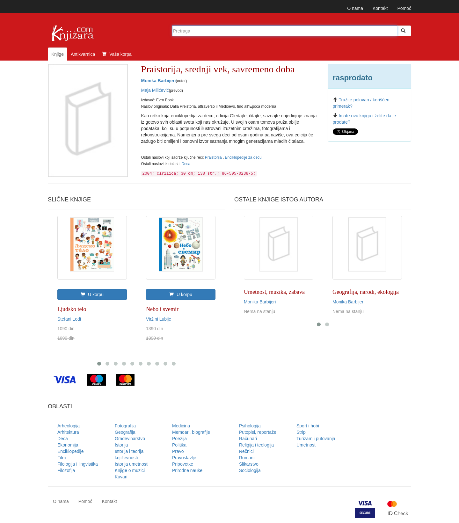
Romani (246, 457)
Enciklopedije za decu (243, 157)
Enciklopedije (70, 451)
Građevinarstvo (130, 438)
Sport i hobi (307, 425)
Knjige (57, 54)
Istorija (121, 444)
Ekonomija (67, 444)
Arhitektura (68, 432)
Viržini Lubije (158, 319)
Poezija (179, 438)
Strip (301, 432)
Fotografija (125, 425)
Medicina (181, 425)
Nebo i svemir (162, 309)
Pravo (178, 451)
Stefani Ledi (69, 319)
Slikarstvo (249, 464)
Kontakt (380, 8)
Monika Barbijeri (158, 80)
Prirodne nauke (187, 470)
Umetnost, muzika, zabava (274, 292)
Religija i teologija (256, 444)
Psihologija (250, 425)
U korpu (92, 294)
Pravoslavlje (184, 457)
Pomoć (404, 8)
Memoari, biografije (191, 432)
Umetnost (306, 444)
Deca (185, 164)
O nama (355, 8)
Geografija (125, 432)
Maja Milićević (155, 90)
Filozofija (66, 470)
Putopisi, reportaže (257, 432)
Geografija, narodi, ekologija (365, 292)
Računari (248, 438)
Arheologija (68, 425)
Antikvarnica (83, 54)
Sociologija (250, 470)
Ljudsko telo (71, 309)
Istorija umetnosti (132, 464)
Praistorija (214, 157)
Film (61, 457)
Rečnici (246, 451)
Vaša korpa (117, 54)
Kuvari (121, 476)
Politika (179, 444)
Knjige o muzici (130, 470)
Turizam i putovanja (315, 438)
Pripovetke (182, 464)
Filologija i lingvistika (77, 464)
